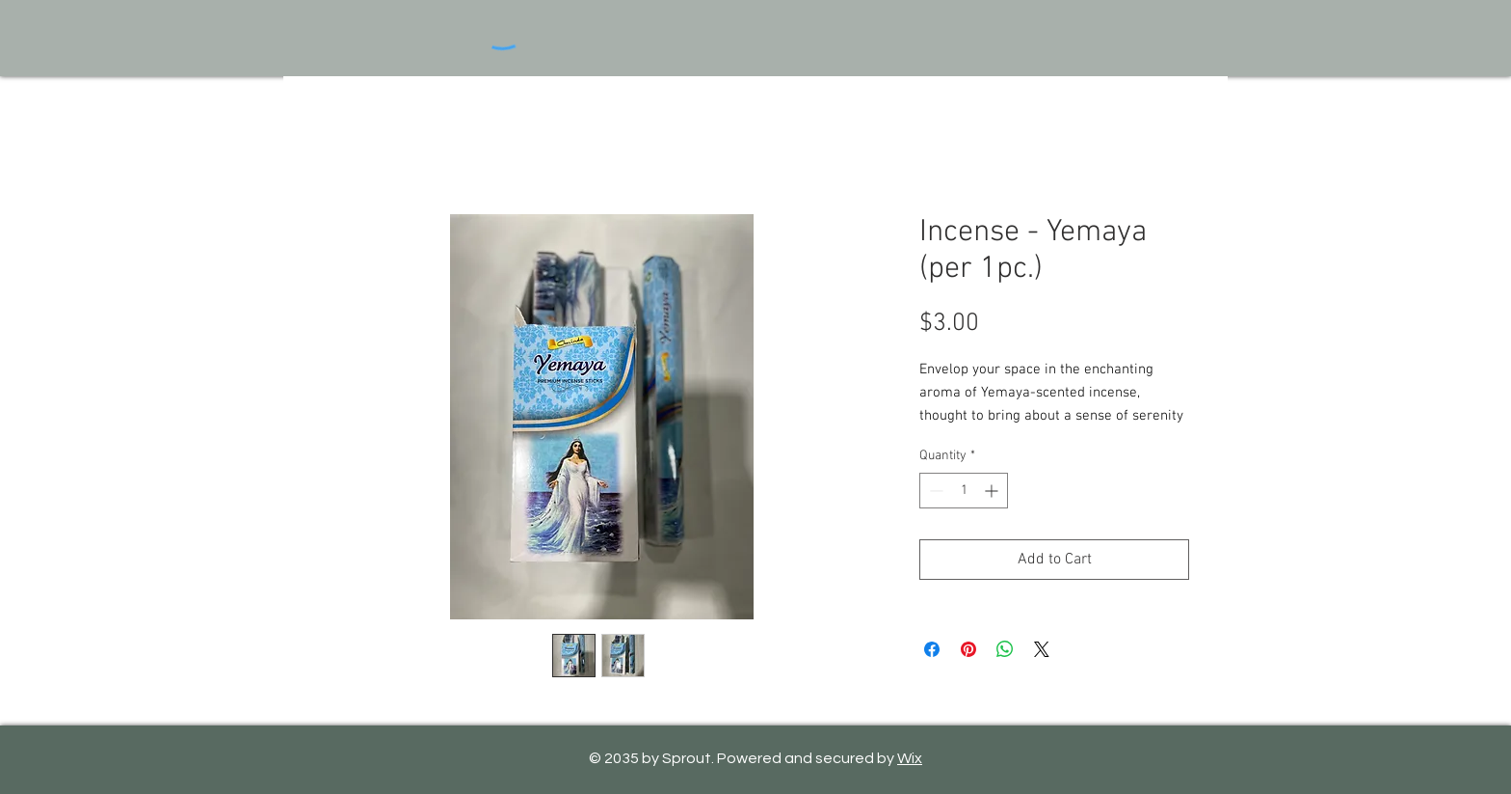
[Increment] (993, 490)
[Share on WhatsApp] (1005, 649)
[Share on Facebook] (931, 649)
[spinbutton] (963, 490)
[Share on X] (1041, 649)
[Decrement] (934, 490)
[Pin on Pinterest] (968, 649)
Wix (909, 758)
